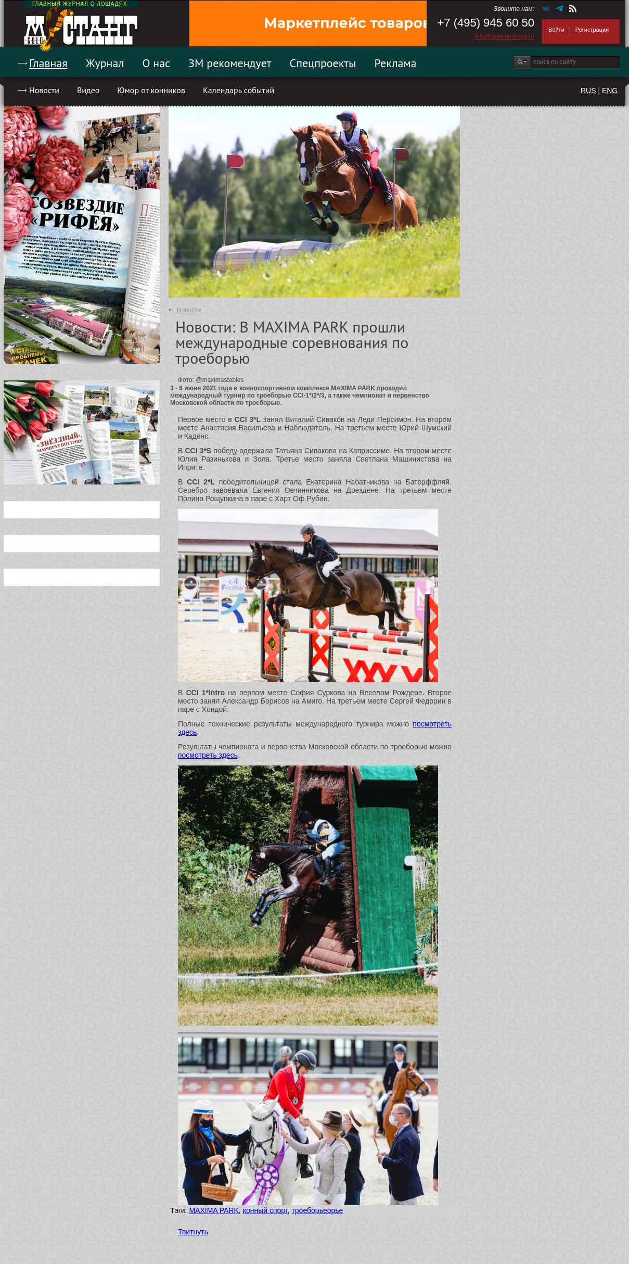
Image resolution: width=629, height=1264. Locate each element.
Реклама (396, 63)
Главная (48, 63)
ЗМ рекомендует (230, 63)
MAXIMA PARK (213, 1210)
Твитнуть (193, 1232)
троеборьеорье (317, 1210)
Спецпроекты (323, 63)
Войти (556, 30)
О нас (156, 63)
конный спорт (265, 1210)
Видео (88, 90)
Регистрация (592, 30)
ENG (610, 90)
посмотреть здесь (208, 755)
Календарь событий (238, 90)
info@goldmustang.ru (504, 36)
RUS (588, 90)
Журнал (105, 63)
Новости (44, 90)
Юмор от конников (151, 90)
